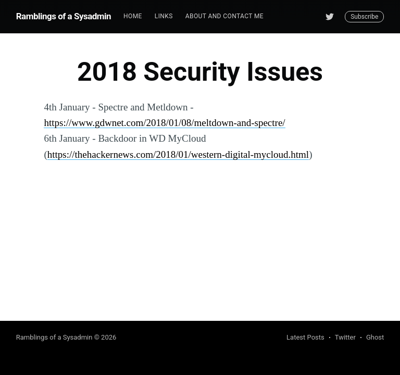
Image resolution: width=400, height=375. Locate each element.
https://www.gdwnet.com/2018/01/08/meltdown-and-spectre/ (164, 122)
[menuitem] (132, 16)
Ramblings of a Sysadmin (63, 16)
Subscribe (364, 16)
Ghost (375, 337)
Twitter (345, 337)
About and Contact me (224, 16)
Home (132, 16)
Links (164, 16)
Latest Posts (305, 337)
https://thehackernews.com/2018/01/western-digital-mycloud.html (178, 154)
